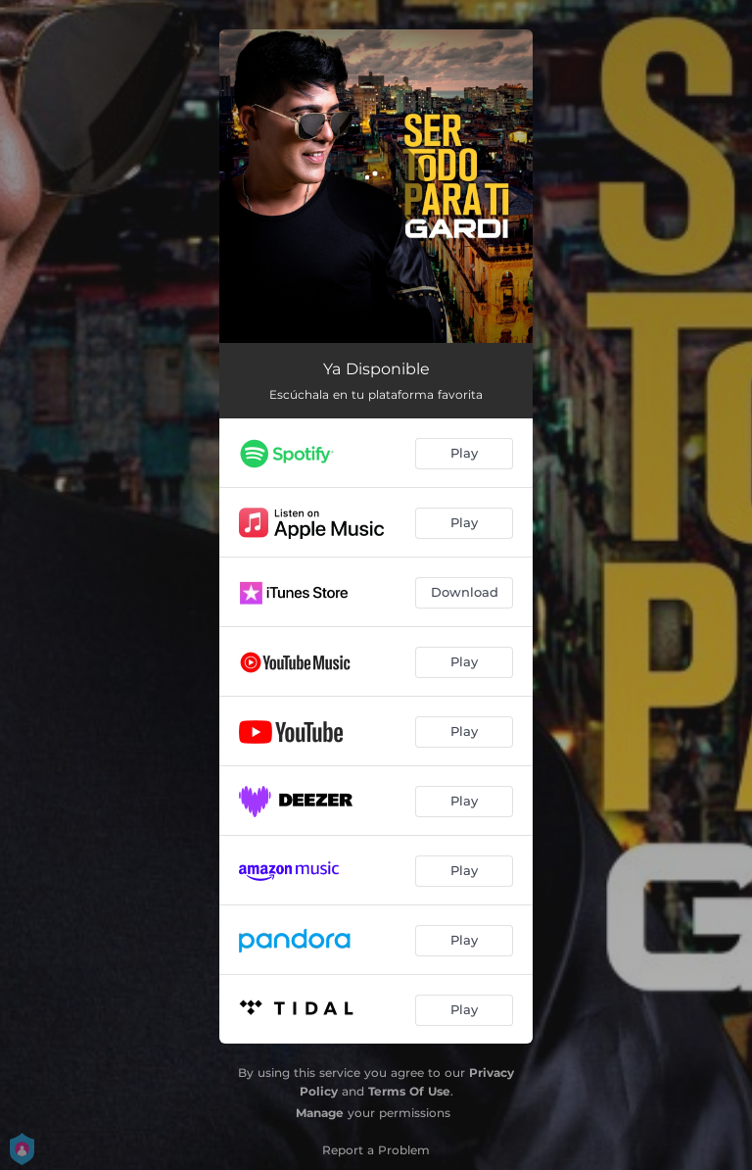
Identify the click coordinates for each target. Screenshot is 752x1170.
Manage (320, 1112)
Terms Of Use (409, 1091)
